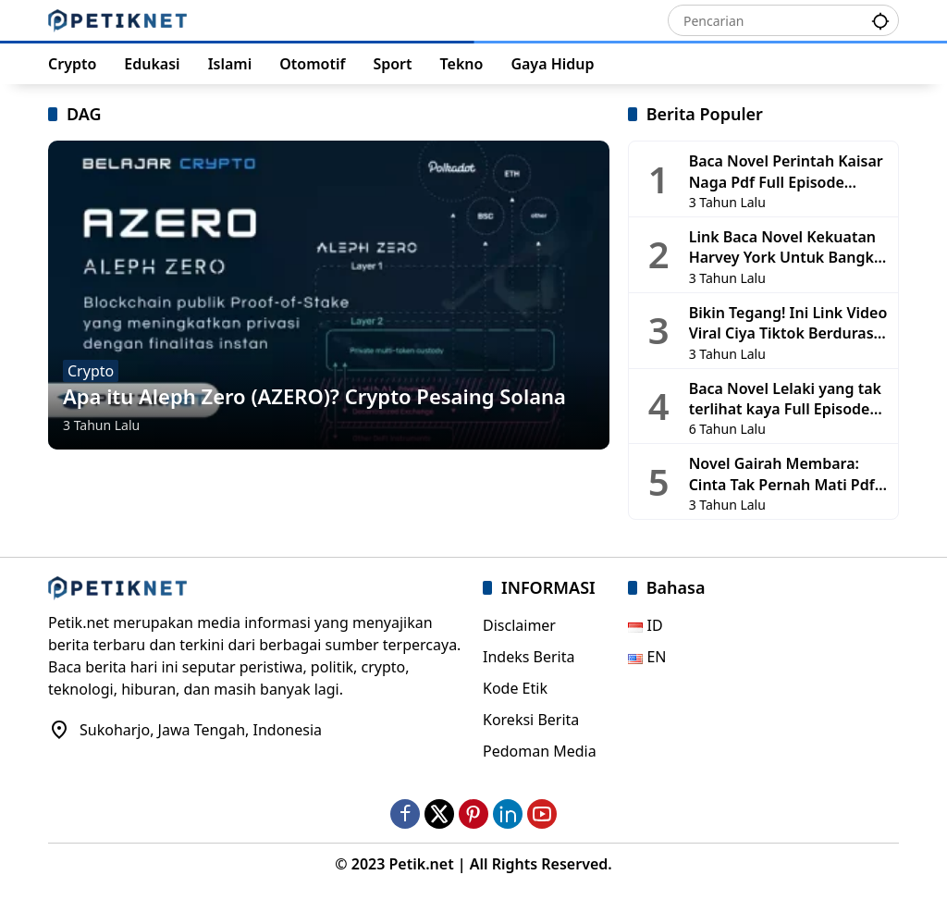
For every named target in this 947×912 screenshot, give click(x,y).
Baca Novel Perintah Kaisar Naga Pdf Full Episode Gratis (786, 171)
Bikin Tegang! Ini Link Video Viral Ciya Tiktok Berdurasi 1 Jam (788, 323)
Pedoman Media (539, 751)
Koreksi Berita (531, 719)
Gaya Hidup (552, 64)
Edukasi (151, 64)
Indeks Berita (528, 657)
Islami (230, 64)
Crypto (72, 64)
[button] (880, 19)
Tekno (462, 64)
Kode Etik (515, 688)
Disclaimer (519, 625)
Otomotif (312, 64)
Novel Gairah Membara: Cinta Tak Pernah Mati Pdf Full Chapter (782, 474)
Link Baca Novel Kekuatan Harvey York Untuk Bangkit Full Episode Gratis (786, 247)
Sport (392, 64)
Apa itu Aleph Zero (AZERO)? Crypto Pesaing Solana (314, 396)
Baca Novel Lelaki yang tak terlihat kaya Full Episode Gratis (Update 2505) (785, 399)
